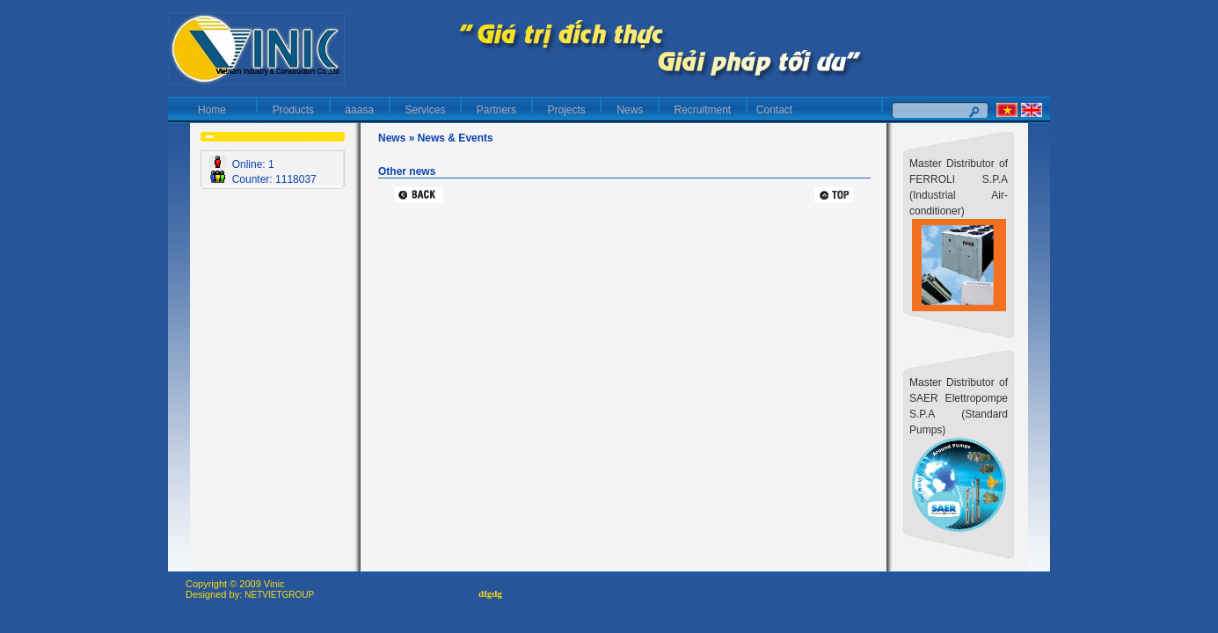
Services (425, 110)
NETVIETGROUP (279, 595)
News (629, 110)
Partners (496, 110)
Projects (567, 110)
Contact (774, 110)
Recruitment (702, 110)
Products (293, 110)
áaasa (359, 110)
